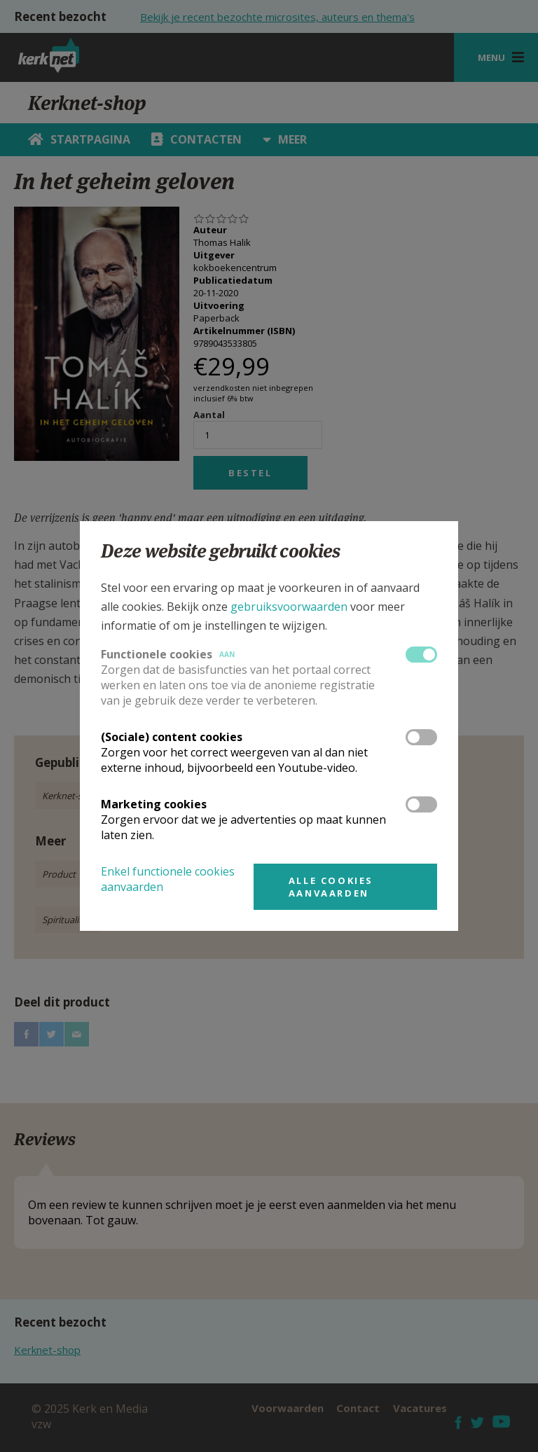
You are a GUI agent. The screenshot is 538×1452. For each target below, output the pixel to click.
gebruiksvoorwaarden (288, 606)
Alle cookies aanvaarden (331, 886)
